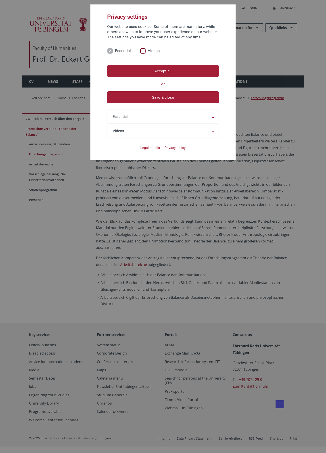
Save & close (163, 97)
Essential (123, 50)
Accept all (162, 71)
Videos (154, 50)
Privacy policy (175, 148)
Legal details (150, 148)
